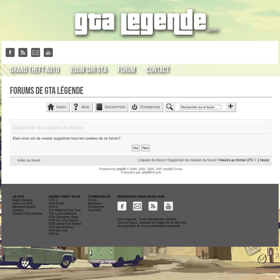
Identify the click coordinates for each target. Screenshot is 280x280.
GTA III (53, 233)
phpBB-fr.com (151, 172)
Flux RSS (94, 210)
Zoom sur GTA (88, 70)
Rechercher (96, 206)
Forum (126, 70)
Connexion (150, 106)
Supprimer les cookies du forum (192, 160)
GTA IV (53, 206)
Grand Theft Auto (34, 70)
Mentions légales (24, 206)
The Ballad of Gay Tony (65, 210)
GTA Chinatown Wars (63, 217)
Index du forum (29, 160)
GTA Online (56, 203)
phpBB (121, 169)
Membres (94, 203)
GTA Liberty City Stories (65, 223)
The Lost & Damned (62, 213)
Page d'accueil (22, 200)
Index (61, 106)
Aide (85, 106)
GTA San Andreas (61, 227)
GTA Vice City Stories (63, 220)
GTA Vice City (58, 230)
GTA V (53, 200)
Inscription (115, 106)
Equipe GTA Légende (27, 213)
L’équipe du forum (151, 160)
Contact (157, 70)
